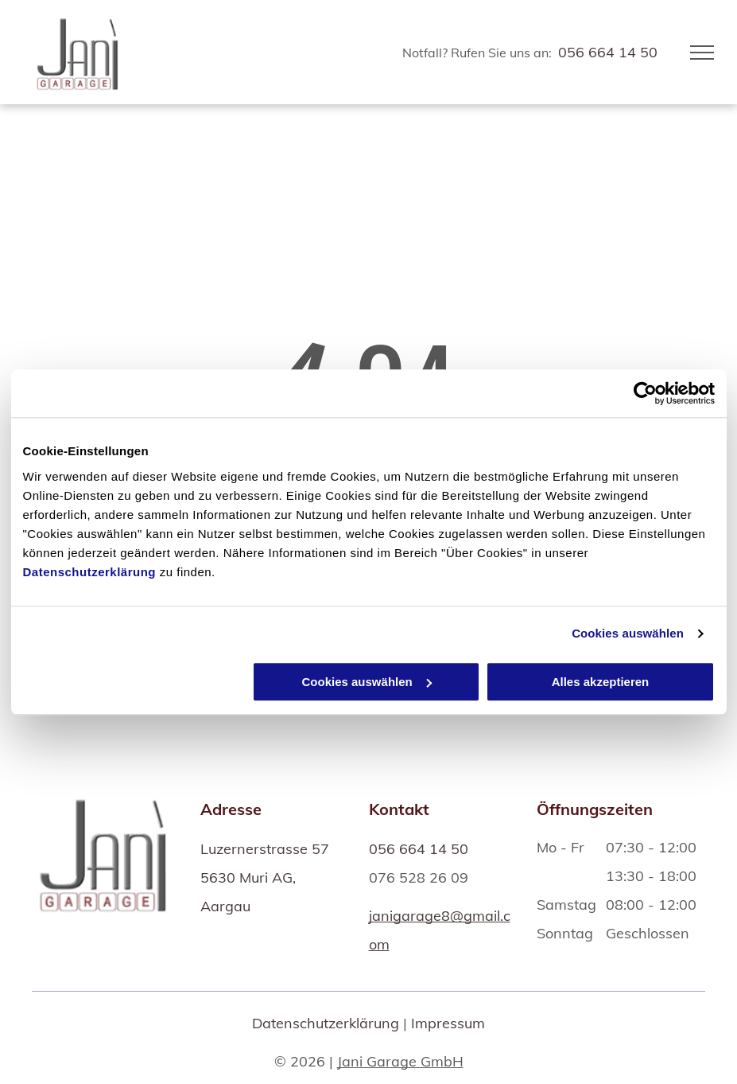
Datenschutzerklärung (90, 572)
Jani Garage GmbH (400, 1061)
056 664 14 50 (607, 52)
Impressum (448, 1023)
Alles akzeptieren (601, 681)
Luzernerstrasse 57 (264, 849)
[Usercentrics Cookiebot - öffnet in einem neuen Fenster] (645, 393)
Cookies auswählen (628, 633)
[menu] (702, 52)
